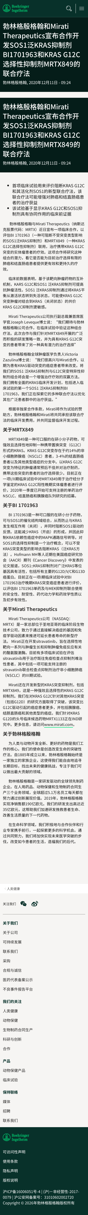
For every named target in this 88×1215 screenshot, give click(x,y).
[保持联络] (10, 1092)
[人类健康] (10, 1011)
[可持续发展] (12, 942)
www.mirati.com (58, 724)
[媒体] (6, 1101)
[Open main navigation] (82, 8)
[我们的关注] (12, 1001)
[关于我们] (10, 923)
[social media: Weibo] (34, 904)
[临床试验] (10, 1080)
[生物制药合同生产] (18, 1029)
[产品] (6, 1061)
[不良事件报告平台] (18, 989)
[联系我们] (10, 1120)
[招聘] (6, 1111)
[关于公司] (10, 932)
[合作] (6, 1048)
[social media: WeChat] (23, 904)
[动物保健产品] (14, 1070)
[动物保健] (10, 1020)
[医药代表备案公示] (18, 979)
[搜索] (69, 8)
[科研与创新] (12, 1039)
